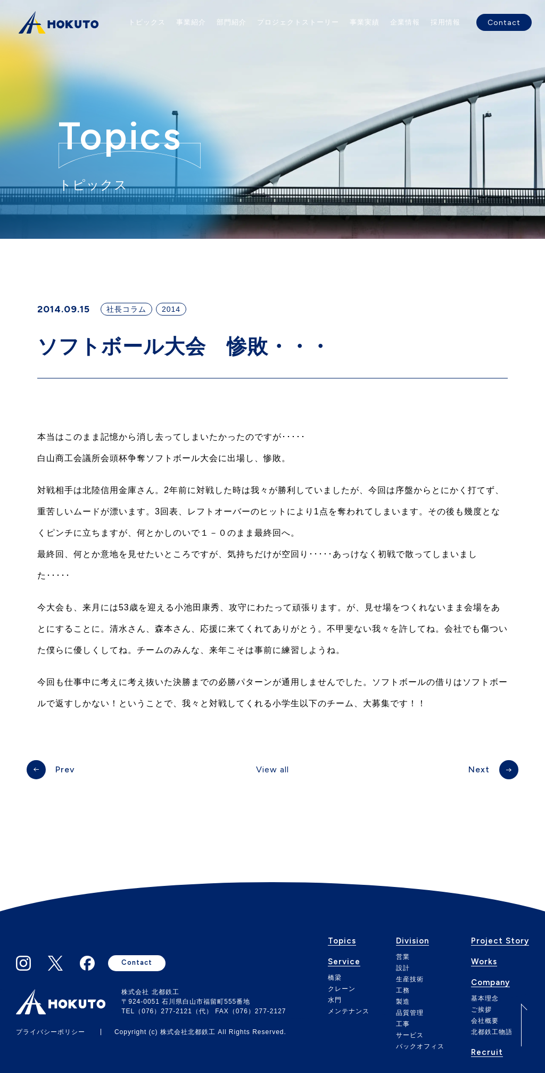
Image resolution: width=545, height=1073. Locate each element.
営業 (403, 957)
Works (484, 962)
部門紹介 (231, 22)
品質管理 (410, 1013)
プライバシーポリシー (50, 1032)
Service (344, 962)
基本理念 (485, 998)
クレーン (342, 989)
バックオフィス (420, 1046)
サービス (410, 1035)
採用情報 (445, 22)
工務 (403, 990)
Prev (65, 769)
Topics (342, 941)
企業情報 (405, 22)
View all (272, 769)
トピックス (147, 22)
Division (412, 941)
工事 (403, 1024)
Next (479, 769)
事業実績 (364, 22)
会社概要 (485, 1021)
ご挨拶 (481, 1009)
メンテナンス (348, 1011)
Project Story (500, 941)
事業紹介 (191, 22)
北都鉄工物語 (492, 1032)
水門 (335, 1000)
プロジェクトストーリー (298, 22)
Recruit (487, 1052)
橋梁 (335, 977)
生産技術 (410, 979)
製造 (403, 1001)
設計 (403, 968)
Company (490, 983)
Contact (504, 22)
